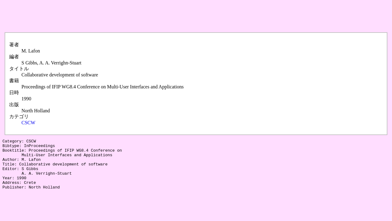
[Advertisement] (113, 16)
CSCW (28, 122)
